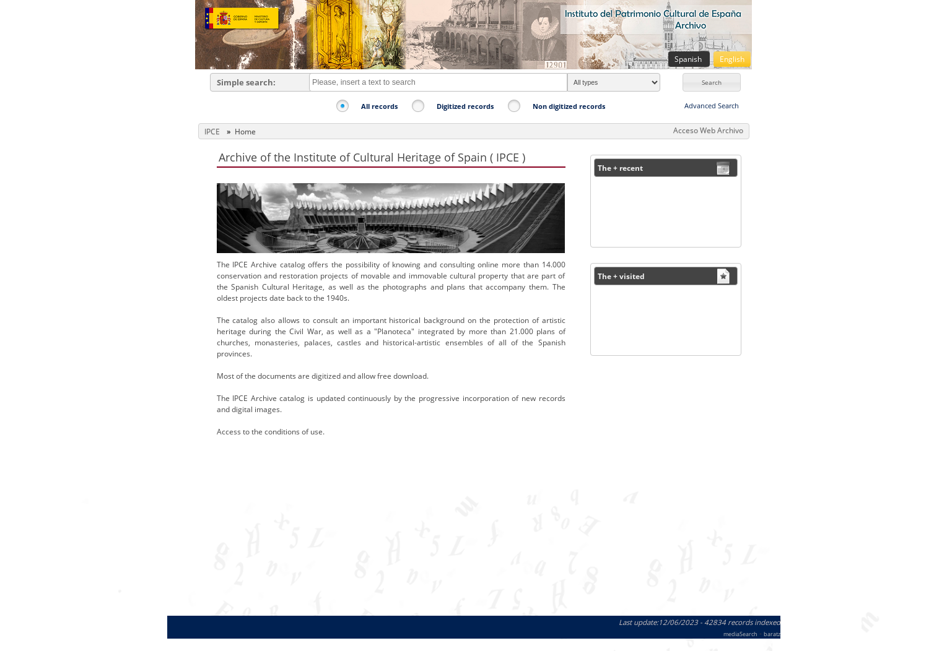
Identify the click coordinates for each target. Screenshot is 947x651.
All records (379, 106)
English (732, 59)
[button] (712, 82)
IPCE (212, 131)
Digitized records (465, 106)
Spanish (689, 59)
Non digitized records (569, 106)
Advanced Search (711, 105)
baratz (772, 634)
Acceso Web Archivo (708, 130)
